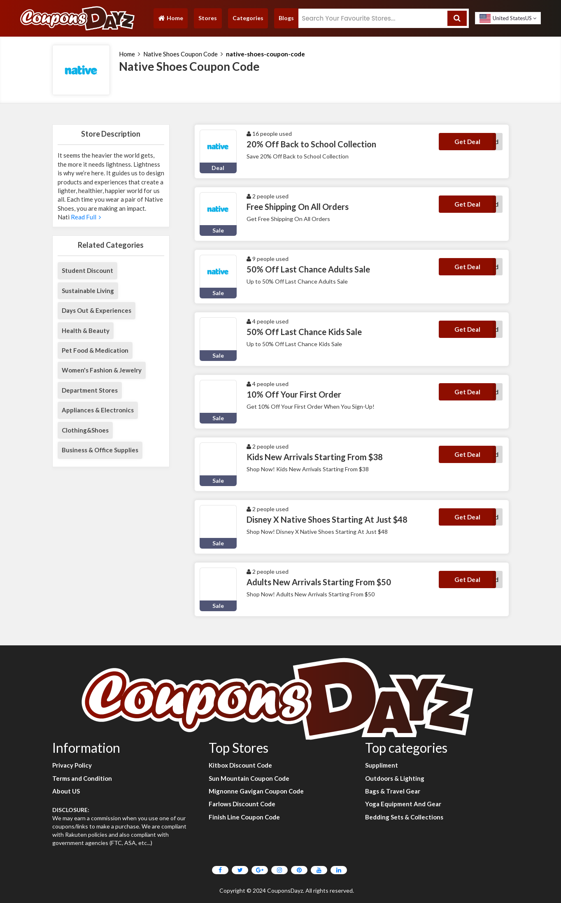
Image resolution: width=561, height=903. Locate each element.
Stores (207, 17)
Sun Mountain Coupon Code (249, 778)
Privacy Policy (72, 765)
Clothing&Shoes (85, 430)
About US (66, 791)
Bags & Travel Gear (392, 791)
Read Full (85, 217)
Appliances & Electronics (98, 410)
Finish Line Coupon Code (244, 817)
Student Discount (87, 270)
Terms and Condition (82, 778)
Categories (248, 17)
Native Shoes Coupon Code (180, 54)
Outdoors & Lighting (394, 778)
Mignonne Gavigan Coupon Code (256, 791)
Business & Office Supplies (100, 450)
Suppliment (381, 765)
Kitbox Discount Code (240, 765)
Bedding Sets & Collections (404, 817)
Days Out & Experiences (96, 310)
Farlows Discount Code (242, 804)
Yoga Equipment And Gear (403, 804)
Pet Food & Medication (95, 350)
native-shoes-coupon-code (265, 54)
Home (170, 20)
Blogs (286, 17)
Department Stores (90, 390)
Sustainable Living (88, 290)
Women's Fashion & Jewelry (102, 370)
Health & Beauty (85, 330)
